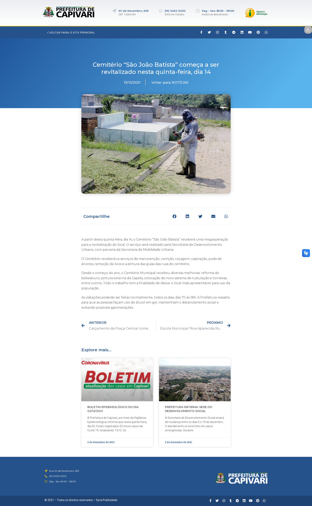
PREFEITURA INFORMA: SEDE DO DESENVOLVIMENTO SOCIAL (188, 409)
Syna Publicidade (106, 500)
